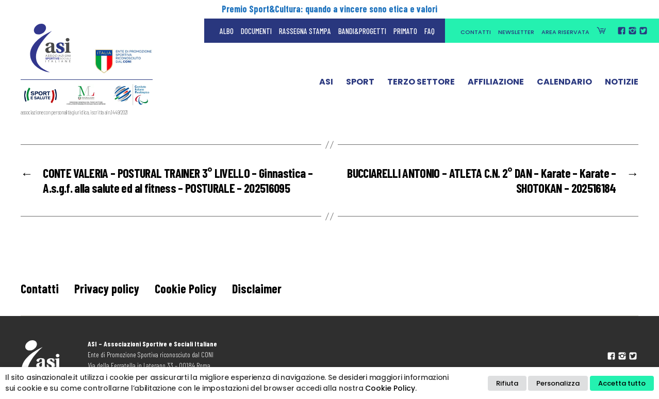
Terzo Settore (421, 84)
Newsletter (516, 32)
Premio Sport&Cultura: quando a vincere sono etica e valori (329, 8)
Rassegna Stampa (305, 31)
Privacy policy (106, 288)
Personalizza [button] (558, 383)
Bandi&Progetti (362, 31)
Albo (227, 31)
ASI (326, 84)
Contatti (475, 32)
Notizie (621, 84)
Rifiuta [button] (507, 383)
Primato (405, 31)
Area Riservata (565, 32)
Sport (360, 84)
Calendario (564, 84)
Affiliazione (496, 84)
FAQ (429, 31)
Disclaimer (257, 288)
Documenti (256, 31)
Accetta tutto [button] (622, 383)
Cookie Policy (186, 288)
